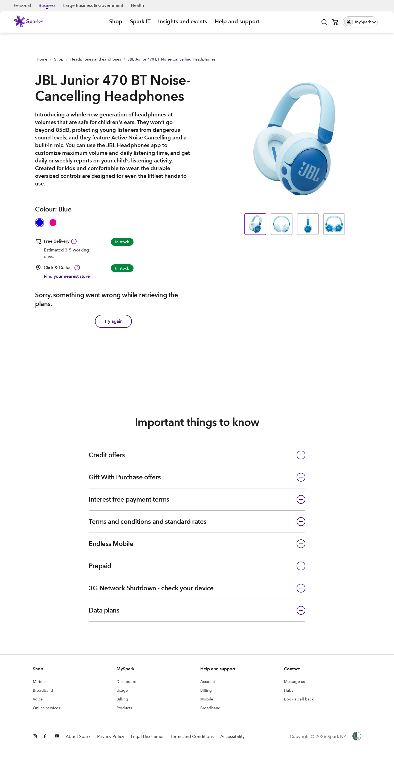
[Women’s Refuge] (356, 737)
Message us (294, 681)
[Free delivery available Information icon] (74, 241)
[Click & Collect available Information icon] (77, 267)
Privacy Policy (110, 736)
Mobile (39, 681)
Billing (122, 699)
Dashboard (127, 681)
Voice (38, 699)
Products (124, 707)
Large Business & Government (93, 5)
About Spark (78, 736)
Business (47, 5)
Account (207, 681)
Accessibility (232, 736)
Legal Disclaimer (147, 736)
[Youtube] (57, 736)
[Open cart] (335, 21)
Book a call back (299, 699)
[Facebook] (46, 736)
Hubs (288, 690)
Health (137, 5)
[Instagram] (35, 736)
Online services (46, 707)
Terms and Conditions (192, 736)
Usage (122, 690)
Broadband (43, 690)
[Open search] (324, 21)
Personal (22, 5)
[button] (360, 22)
